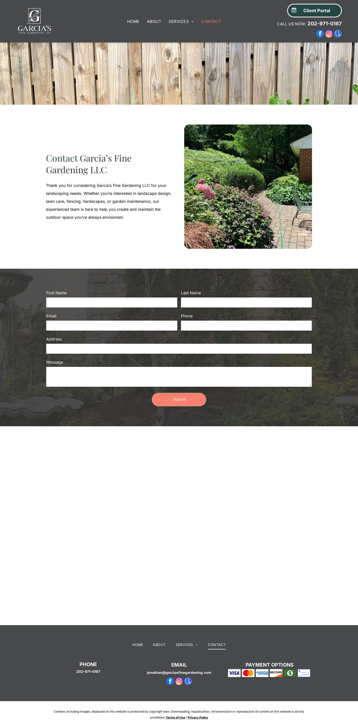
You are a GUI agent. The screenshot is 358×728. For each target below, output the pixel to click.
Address (54, 339)
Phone (187, 315)
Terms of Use (175, 725)
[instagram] (329, 34)
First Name (56, 292)
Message (54, 362)
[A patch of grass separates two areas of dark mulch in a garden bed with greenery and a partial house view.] (134, 580)
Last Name (191, 292)
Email (51, 315)
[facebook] (320, 34)
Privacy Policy (198, 725)
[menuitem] (133, 21)
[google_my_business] (338, 34)
